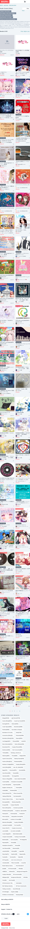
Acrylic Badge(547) (6, 833)
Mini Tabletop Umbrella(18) (8, 886)
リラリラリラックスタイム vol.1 (7, 209)
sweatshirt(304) (5, 851)
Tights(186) (20, 857)
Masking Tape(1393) (16, 802)
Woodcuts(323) (16, 848)
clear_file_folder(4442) (18, 767)
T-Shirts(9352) (5, 752)
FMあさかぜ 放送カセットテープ (7, 657)
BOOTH (1, 5)
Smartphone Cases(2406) (16, 781)
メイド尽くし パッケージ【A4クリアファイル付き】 (7, 613)
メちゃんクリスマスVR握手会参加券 (22, 117)
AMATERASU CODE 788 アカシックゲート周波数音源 (7, 115)
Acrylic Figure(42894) (7, 726)
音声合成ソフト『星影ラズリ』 (23, 94)
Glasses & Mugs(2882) (7, 778)
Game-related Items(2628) (20, 778)
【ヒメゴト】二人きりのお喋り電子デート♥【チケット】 (23, 73)
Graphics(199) (14, 854)
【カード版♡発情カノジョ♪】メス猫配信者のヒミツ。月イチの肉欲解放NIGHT (23, 613)
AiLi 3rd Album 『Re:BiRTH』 (6, 320)
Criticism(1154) (13, 813)
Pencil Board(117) (20, 865)
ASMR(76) (4, 871)
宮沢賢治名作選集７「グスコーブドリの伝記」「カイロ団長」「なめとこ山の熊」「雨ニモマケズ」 (7, 457)
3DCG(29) (25, 877)
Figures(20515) (19, 738)
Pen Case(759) (17, 825)
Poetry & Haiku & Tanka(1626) (8, 799)
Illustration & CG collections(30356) (8, 732)
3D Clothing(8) (5, 891)
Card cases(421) (14, 839)
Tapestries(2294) (16, 784)
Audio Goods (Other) (12, 5)
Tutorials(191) (13, 857)
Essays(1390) (5, 804)
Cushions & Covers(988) (16, 819)
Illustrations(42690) (18, 726)
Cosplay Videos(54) (6, 874)
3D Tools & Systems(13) (21, 886)
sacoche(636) (5, 831)
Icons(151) (23, 862)
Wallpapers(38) (5, 877)
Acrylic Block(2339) (6, 784)
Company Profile (4, 927)
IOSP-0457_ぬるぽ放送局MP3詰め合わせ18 (7, 343)
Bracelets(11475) (6, 747)
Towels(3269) (15, 773)
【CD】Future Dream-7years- (22, 656)
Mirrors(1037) (5, 819)
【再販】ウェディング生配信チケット (7, 502)
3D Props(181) (5, 859)
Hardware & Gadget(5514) (8, 764)
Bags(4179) (4, 770)
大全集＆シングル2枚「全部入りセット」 (22, 680)
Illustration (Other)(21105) (8, 738)
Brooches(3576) (13, 770)
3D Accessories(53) (17, 874)
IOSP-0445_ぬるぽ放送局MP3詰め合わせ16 (22, 321)
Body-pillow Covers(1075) (17, 816)
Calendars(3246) (5, 776)
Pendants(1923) (13, 790)
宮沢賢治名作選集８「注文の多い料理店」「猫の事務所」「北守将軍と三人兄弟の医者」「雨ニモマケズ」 (23, 433)
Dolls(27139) (18, 732)
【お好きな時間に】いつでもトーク (23, 162)
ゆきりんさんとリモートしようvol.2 (23, 277)
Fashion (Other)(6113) (7, 761)
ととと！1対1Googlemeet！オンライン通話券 (7, 163)
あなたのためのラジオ (5, 412)
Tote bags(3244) (15, 776)
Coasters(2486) (5, 781)
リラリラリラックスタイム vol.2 (22, 185)
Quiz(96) (4, 868)
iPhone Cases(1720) (18, 793)
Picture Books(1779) (6, 793)
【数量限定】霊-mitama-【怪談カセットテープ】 (7, 391)
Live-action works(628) (15, 831)
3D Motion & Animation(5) (8, 894)
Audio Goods (6, 5)
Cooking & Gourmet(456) (20, 836)
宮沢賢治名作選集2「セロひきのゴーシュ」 (7, 433)
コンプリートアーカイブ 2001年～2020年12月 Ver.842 (7, 140)
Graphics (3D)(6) (14, 891)
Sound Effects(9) (16, 888)
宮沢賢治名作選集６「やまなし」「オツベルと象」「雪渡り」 (22, 368)
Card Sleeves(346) (6, 848)
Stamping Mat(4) (19, 894)
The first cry (18, 634)
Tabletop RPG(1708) (6, 796)
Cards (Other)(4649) (6, 767)
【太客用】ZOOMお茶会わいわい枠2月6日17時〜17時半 (23, 139)
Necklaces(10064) (6, 749)
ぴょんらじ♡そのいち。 (21, 524)
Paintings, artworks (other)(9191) (17, 752)
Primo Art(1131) (5, 816)
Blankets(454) (5, 839)
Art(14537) (23, 741)
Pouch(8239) (14, 755)
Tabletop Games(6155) (19, 758)
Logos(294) (21, 851)
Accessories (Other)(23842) (8, 735)
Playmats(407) (5, 842)
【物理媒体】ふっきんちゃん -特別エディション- (22, 254)
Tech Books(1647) (17, 796)
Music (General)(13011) (7, 744)
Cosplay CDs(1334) (15, 804)
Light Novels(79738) (15, 718)
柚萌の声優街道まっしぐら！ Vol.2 (23, 591)
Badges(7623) (23, 755)
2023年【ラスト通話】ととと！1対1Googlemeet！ (7, 368)
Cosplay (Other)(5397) (20, 764)
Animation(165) (5, 862)
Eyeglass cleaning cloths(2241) (8, 787)
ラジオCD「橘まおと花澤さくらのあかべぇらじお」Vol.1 (7, 230)
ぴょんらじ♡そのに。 (21, 545)
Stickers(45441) (15, 723)
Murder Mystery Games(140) (8, 865)
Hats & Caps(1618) (20, 799)
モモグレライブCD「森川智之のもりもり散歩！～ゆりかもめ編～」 (7, 546)
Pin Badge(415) (23, 839)
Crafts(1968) (5, 790)
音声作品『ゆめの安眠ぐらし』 (7, 635)
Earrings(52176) (5, 723)
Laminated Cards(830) (7, 825)
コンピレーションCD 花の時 (6, 590)
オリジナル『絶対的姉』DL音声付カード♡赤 (23, 569)
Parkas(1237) (5, 813)
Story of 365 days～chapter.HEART (22, 455)
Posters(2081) (19, 787)
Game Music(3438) (6, 773)
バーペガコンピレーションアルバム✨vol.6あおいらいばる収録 (23, 479)
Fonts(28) (4, 880)
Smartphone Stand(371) (7, 845)
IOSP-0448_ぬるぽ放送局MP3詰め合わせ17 (7, 276)
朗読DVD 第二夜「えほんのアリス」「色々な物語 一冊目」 (22, 299)
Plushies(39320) (5, 729)
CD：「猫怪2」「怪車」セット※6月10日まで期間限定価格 (7, 569)
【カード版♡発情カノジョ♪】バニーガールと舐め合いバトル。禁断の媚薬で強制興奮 (7, 702)
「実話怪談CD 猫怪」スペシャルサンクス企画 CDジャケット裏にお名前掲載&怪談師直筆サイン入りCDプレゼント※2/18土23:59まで (22, 502)
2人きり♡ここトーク (5, 524)
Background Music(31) (16, 877)
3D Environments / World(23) (8, 883)
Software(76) (12, 871)
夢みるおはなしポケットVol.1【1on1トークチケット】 (6, 680)
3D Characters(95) (12, 868)
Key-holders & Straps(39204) (17, 729)
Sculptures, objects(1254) (20, 810)
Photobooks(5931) (18, 761)
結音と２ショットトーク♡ (6, 94)
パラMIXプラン (3, 72)
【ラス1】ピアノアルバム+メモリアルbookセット (23, 344)
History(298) (14, 851)
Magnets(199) (22, 854)
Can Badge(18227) (6, 741)
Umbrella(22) (19, 883)
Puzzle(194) (4, 857)
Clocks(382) (13, 842)
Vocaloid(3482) (22, 770)
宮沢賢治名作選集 (20, 412)
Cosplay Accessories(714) (17, 828)
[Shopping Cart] (25, 1)
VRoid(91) (20, 868)
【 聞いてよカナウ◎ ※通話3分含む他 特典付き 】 (7, 187)
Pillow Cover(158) (15, 862)
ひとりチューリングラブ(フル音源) (6, 51)
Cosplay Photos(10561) (17, 747)
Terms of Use (12, 927)
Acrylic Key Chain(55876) (19, 721)
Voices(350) (17, 845)
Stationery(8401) (6, 755)
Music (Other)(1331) (6, 807)
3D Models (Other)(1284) (7, 810)
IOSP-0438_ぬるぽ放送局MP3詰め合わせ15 (7, 299)
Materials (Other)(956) (7, 822)
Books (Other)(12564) (19, 744)
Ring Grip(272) (5, 854)
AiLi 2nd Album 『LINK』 (21, 230)
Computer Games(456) (7, 836)
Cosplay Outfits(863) (18, 822)
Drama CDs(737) (5, 828)
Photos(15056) (16, 741)
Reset (23, 10)
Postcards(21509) (20, 735)
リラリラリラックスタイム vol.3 (22, 209)
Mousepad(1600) (6, 802)
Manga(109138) (5, 718)
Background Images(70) (22, 871)
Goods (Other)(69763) (7, 721)
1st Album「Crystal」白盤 (21, 389)
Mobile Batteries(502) (17, 833)
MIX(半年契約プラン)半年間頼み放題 (22, 51)
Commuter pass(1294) (18, 807)
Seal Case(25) (12, 880)
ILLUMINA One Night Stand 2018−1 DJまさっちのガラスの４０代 (7, 479)
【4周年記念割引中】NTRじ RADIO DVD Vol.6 (23, 702)
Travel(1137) (22, 813)
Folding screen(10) (6, 888)
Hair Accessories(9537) (17, 749)
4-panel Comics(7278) (7, 758)
